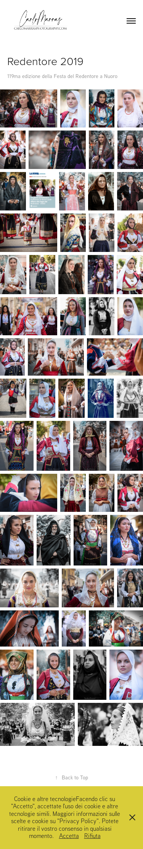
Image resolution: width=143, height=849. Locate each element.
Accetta (69, 835)
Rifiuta (92, 835)
